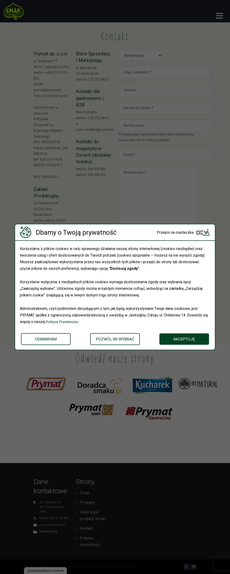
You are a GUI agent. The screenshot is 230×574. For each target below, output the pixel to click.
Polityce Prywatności (63, 322)
